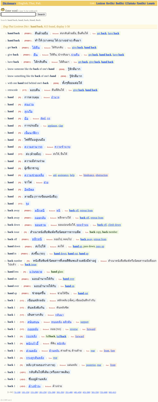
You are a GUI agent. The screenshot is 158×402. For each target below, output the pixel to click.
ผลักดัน (67, 321)
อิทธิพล (29, 189)
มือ (26, 118)
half (61, 336)
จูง (27, 203)
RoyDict (110, 3)
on (69, 286)
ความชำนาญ (62, 146)
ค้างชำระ (35, 386)
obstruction (102, 175)
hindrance (89, 175)
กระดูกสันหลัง (35, 357)
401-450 (77, 392)
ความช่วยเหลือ (34, 175)
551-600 (103, 392)
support (85, 321)
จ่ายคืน (75, 54)
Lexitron (100, 3)
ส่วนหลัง (31, 350)
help (72, 175)
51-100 (17, 392)
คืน (36, 54)
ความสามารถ (33, 146)
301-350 (60, 392)
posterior (91, 364)
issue (31, 264)
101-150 (25, 392)
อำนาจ (55, 97)
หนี (58, 210)
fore (112, 350)
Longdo (151, 3)
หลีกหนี (39, 210)
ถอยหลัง (32, 329)
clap (60, 125)
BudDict (120, 3)
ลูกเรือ (28, 111)
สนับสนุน (33, 321)
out (73, 253)
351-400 (69, 392)
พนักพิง (61, 343)
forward (91, 329)
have (113, 33)
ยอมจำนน (82, 224)
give (77, 47)
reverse (74, 329)
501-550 (95, 392)
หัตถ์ (43, 118)
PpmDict (141, 3)
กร (48, 118)
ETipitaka (130, 3)
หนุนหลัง (56, 321)
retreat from (86, 210)
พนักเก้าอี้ (32, 343)
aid (54, 175)
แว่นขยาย (35, 271)
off (73, 210)
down (60, 253)
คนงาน (29, 104)
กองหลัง (31, 336)
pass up (100, 246)
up (77, 246)
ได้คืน (36, 47)
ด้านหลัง (54, 350)
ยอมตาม (40, 224)
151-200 (34, 392)
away (86, 239)
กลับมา (59, 314)
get (101, 33)
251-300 (51, 392)
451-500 (86, 392)
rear (93, 350)
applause (52, 125)
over (68, 278)
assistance (63, 175)
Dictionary (9, 3)
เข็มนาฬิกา (31, 132)
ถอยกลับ (40, 217)
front (106, 350)
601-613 (112, 392)
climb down (114, 224)
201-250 (42, 392)
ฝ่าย (46, 182)
